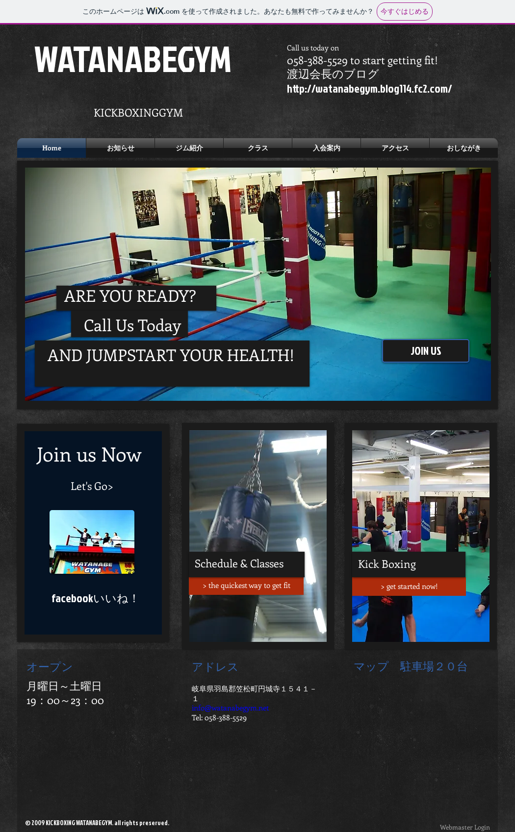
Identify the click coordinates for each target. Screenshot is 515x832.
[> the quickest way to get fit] (246, 585)
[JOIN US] (425, 351)
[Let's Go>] (92, 485)
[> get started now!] (409, 586)
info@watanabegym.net (230, 707)
